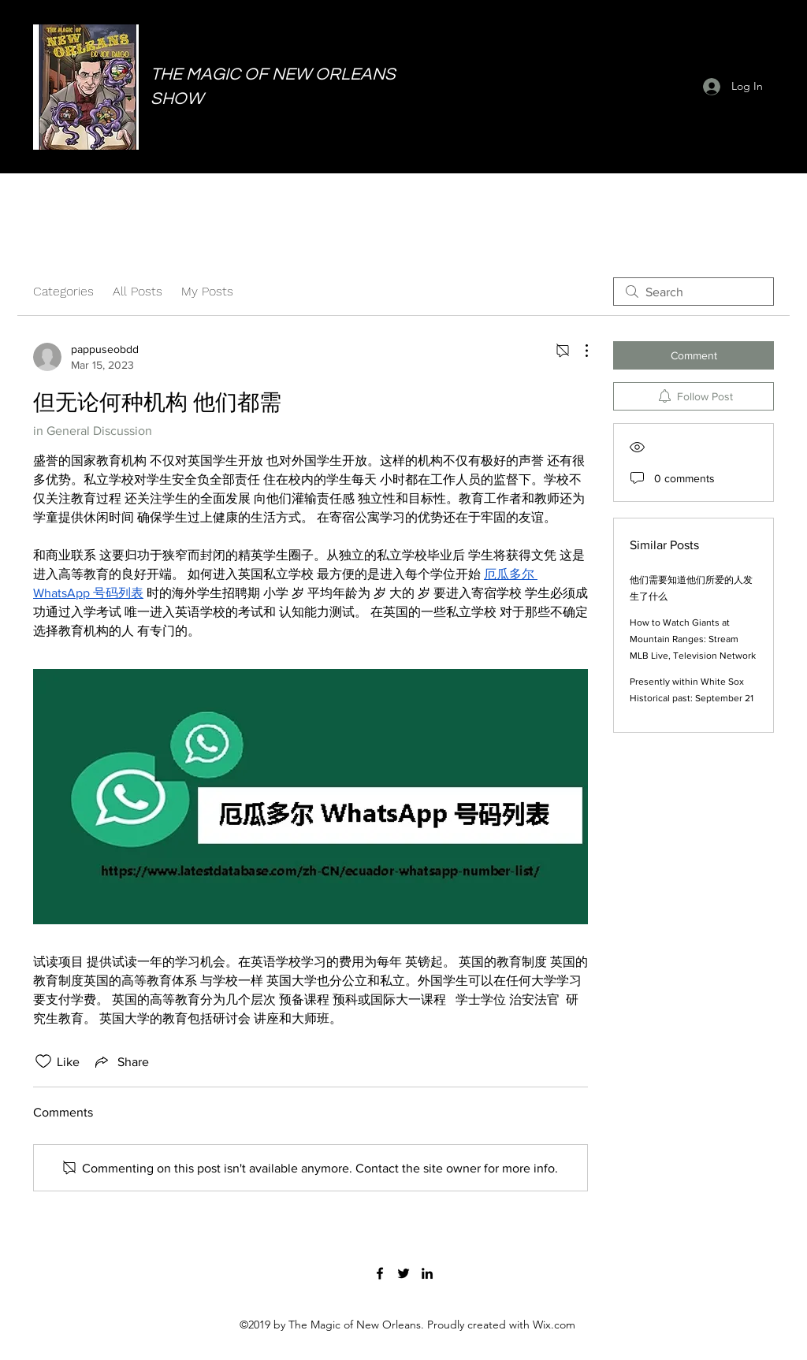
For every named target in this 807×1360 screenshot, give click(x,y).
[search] (693, 291)
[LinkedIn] (427, 1273)
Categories (63, 291)
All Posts (137, 291)
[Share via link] (120, 1061)
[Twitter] (403, 1273)
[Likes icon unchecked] (43, 1061)
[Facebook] (380, 1273)
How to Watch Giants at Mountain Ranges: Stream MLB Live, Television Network (693, 639)
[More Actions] (578, 350)
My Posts (207, 291)
